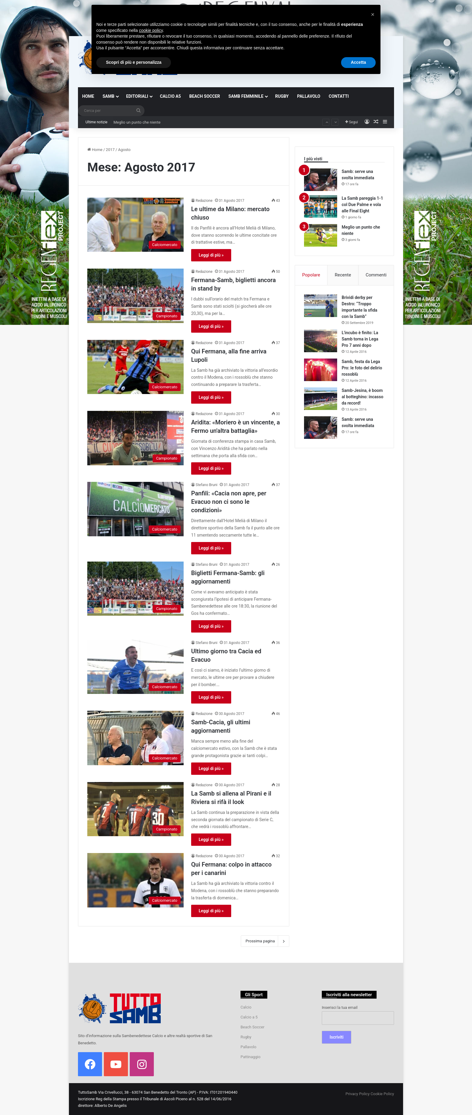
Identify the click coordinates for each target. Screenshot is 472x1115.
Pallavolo (248, 1047)
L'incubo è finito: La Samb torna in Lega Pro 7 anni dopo (360, 339)
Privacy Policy (358, 1094)
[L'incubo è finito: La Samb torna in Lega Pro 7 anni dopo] (320, 341)
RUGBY (282, 96)
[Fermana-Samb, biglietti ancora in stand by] (135, 296)
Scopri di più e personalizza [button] (133, 62)
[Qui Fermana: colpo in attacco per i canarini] (135, 880)
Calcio (246, 1007)
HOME (88, 96)
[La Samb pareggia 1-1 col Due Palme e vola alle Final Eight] (320, 206)
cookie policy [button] (151, 30)
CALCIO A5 (170, 96)
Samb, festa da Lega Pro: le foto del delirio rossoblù (362, 368)
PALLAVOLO (308, 96)
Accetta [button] (358, 62)
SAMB (108, 96)
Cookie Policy (382, 1094)
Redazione (204, 201)
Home (94, 149)
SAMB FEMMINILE (245, 96)
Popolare (311, 275)
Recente (343, 275)
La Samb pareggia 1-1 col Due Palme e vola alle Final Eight (164, 116)
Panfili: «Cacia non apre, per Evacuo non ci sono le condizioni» (228, 502)
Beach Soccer (252, 1027)
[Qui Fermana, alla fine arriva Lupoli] (135, 367)
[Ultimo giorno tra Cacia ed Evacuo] (135, 667)
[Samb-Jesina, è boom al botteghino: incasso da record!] (320, 398)
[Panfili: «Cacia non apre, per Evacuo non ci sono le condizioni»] (135, 509)
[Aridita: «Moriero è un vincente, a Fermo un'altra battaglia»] (135, 438)
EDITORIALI (137, 96)
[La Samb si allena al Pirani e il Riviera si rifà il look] (135, 809)
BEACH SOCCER (204, 96)
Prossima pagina (265, 941)
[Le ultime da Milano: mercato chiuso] (135, 225)
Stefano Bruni (206, 485)
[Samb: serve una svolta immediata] (320, 179)
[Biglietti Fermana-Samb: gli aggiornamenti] (135, 589)
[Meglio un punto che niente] (320, 235)
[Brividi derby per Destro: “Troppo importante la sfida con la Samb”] (320, 305)
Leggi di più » (211, 255)
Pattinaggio (250, 1057)
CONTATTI (339, 96)
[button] (372, 14)
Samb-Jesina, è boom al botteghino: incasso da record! (362, 396)
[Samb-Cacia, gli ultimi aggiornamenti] (135, 738)
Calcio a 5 (249, 1017)
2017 (110, 149)
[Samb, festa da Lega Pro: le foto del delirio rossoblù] (320, 370)
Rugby (246, 1037)
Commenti (376, 275)
